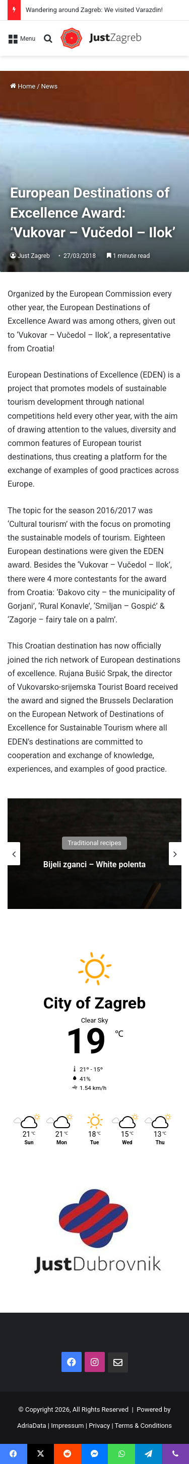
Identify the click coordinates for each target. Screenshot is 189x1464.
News (49, 86)
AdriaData (31, 1425)
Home (22, 86)
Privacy (99, 1425)
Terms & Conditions (143, 1425)
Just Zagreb (34, 255)
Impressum (67, 1425)
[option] (94, 853)
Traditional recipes (94, 843)
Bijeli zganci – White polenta (94, 864)
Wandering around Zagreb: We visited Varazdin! (94, 10)
